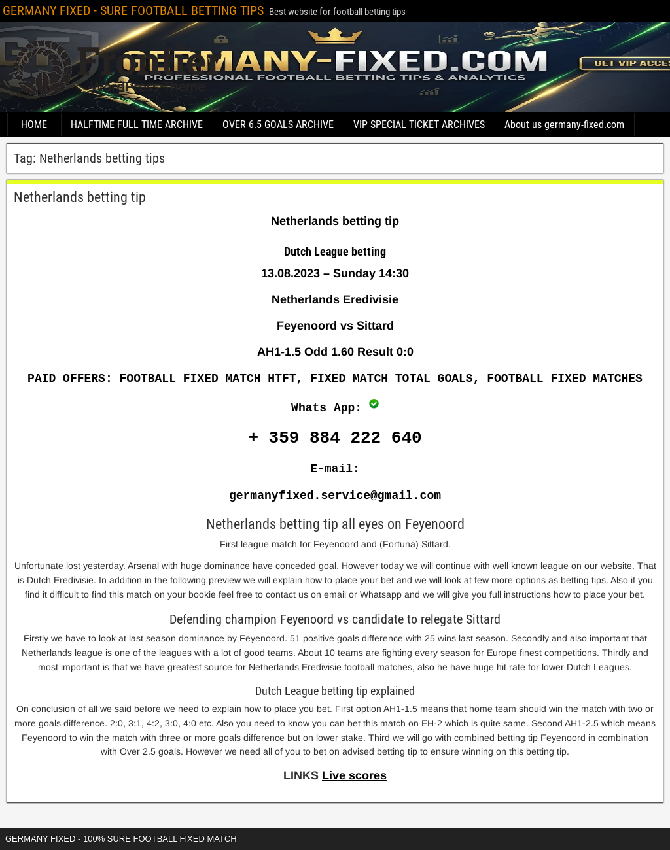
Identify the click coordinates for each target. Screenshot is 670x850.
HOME (34, 124)
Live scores (354, 775)
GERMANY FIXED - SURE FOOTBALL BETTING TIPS (133, 10)
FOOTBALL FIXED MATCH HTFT (208, 378)
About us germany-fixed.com (564, 124)
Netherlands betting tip (80, 197)
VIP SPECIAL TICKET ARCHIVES (419, 124)
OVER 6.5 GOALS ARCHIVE (278, 124)
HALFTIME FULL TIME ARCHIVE (137, 124)
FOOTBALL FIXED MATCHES (565, 378)
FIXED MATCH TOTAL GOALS (391, 378)
